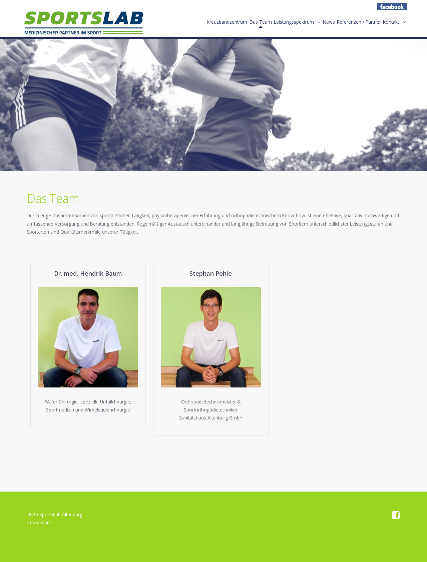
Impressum (39, 522)
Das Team (240, 26)
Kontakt (389, 26)
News (318, 26)
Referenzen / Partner (352, 26)
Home (83, 25)
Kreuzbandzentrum (202, 26)
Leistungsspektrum (278, 26)
